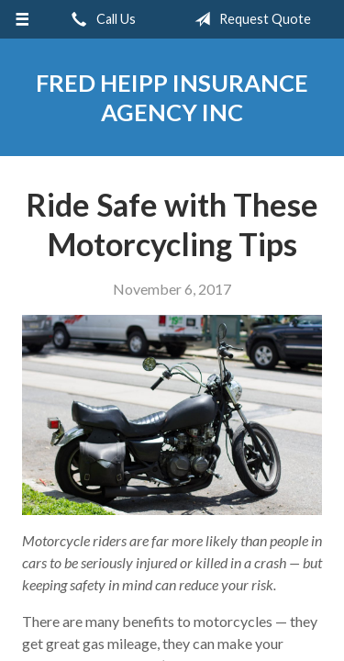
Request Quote (249, 19)
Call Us (100, 19)
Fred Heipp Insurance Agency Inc (172, 97)
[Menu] (22, 19)
